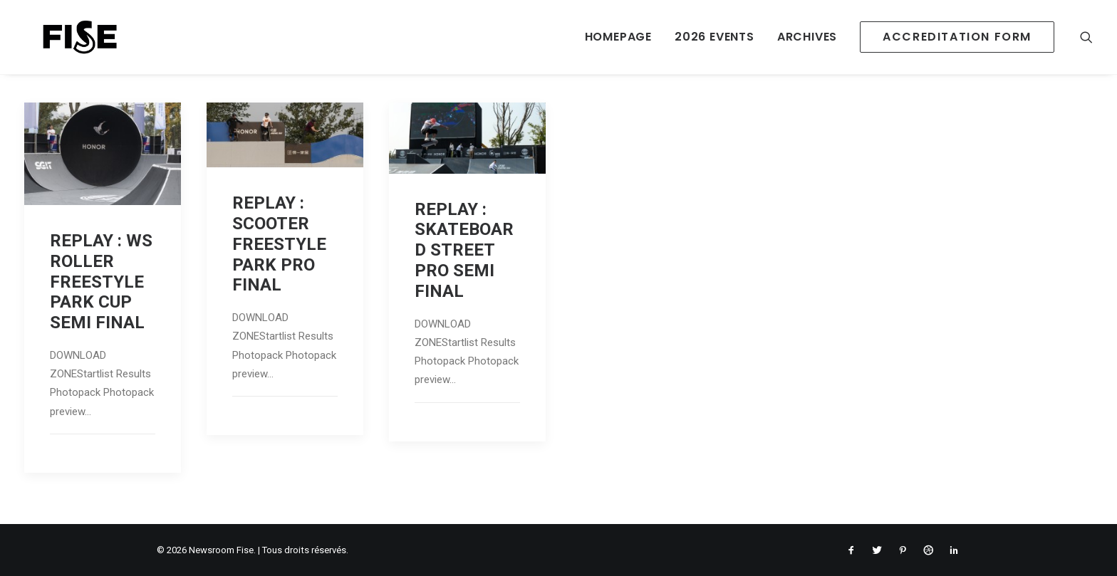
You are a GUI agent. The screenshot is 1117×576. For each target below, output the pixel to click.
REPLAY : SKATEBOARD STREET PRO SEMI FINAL (464, 250)
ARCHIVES (807, 36)
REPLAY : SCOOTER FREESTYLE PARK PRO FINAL (279, 244)
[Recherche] (1086, 37)
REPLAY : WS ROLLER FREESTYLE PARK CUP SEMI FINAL (101, 281)
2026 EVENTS (714, 36)
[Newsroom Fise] (64, 37)
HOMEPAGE (618, 36)
